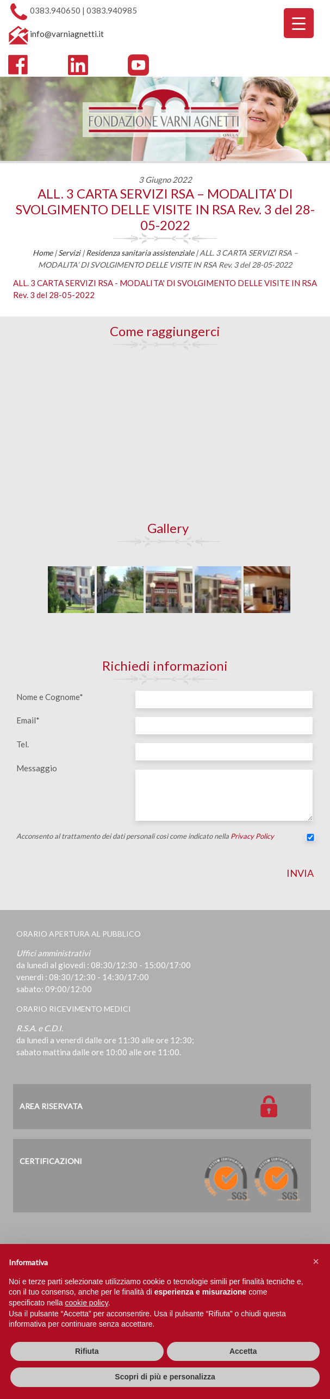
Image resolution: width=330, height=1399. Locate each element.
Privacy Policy (252, 836)
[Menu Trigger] (299, 23)
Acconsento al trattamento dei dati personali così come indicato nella (165, 837)
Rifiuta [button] (87, 1351)
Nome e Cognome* (49, 697)
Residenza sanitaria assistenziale (140, 252)
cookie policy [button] (86, 1302)
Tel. (22, 744)
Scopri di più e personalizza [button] (165, 1376)
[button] (316, 1261)
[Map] (165, 435)
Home (43, 252)
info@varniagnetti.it (67, 34)
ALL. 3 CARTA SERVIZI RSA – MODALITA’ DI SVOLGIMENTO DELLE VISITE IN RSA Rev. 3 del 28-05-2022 (165, 209)
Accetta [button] (243, 1351)
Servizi (69, 252)
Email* (28, 720)
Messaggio (36, 768)
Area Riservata (51, 1106)
